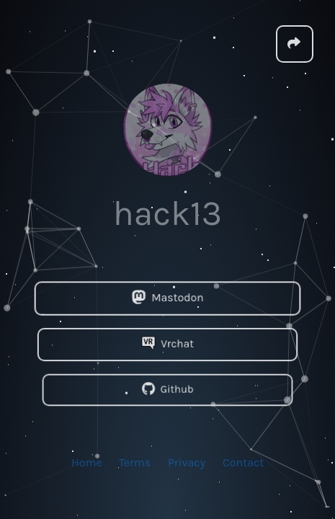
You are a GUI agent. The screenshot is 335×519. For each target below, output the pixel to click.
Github (167, 389)
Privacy (186, 462)
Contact (243, 462)
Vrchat (167, 344)
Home (86, 462)
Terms (135, 462)
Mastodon (167, 298)
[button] (294, 43)
